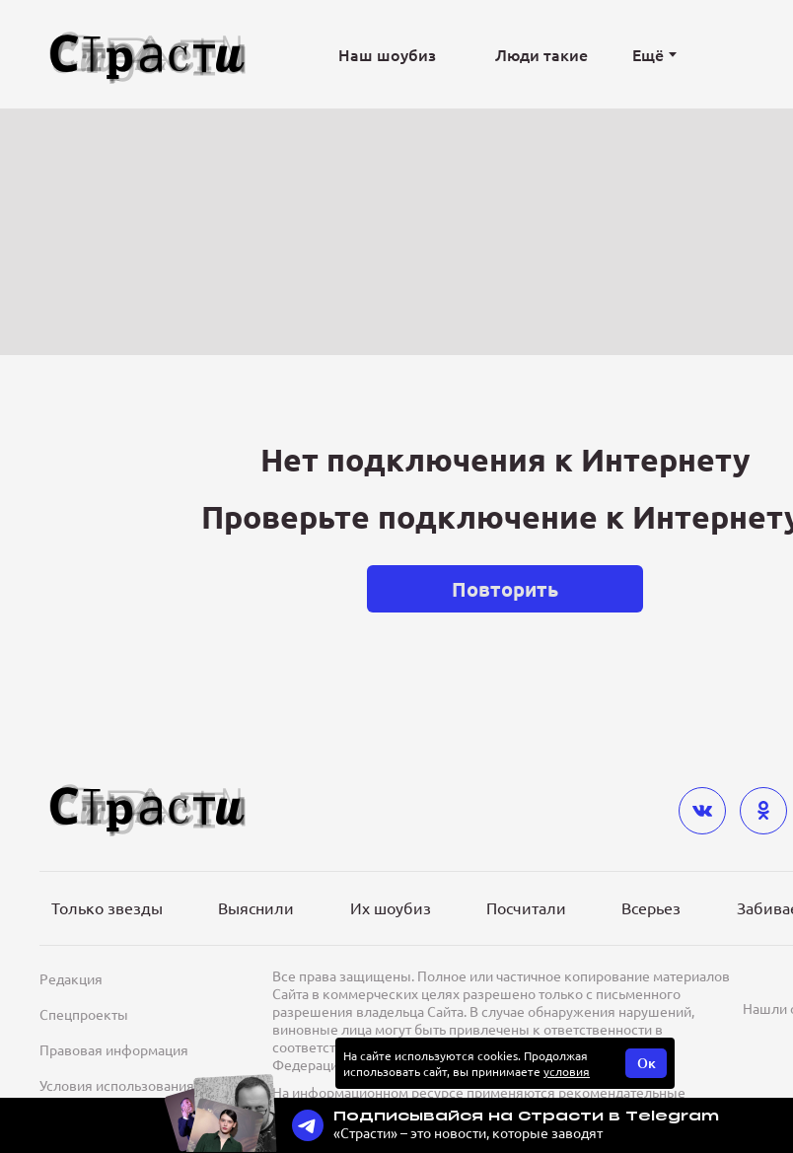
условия (566, 1071)
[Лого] (147, 55)
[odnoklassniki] (763, 810)
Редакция (71, 978)
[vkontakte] (702, 810)
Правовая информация (113, 1049)
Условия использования (116, 1085)
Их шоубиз (390, 907)
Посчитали (526, 907)
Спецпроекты (83, 1014)
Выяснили (256, 907)
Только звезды (107, 907)
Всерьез (651, 907)
